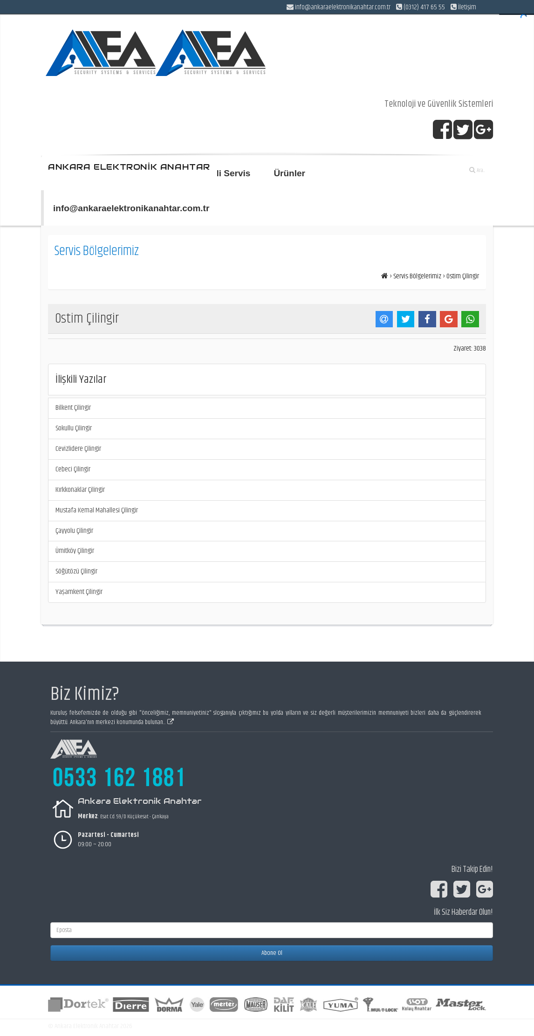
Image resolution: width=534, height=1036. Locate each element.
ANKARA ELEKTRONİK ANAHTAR (129, 167)
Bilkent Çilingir (73, 408)
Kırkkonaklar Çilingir (80, 490)
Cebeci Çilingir (72, 469)
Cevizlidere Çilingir (78, 449)
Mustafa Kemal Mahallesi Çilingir (96, 510)
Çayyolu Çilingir (74, 531)
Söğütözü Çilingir (76, 571)
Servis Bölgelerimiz (417, 276)
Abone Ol (271, 953)
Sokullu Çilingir (73, 428)
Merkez (88, 816)
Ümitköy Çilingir (74, 551)
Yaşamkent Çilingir (79, 592)
